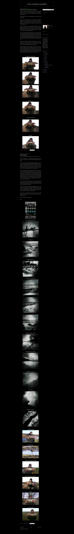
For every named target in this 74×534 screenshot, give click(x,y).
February (46, 62)
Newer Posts (22, 527)
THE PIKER (50, 25)
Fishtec (28, 158)
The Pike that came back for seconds (28, 9)
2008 (44, 72)
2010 (44, 69)
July (45, 55)
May (45, 58)
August (46, 54)
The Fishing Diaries (37, 4)
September (46, 53)
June (45, 57)
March (46, 61)
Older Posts (39, 527)
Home (31, 527)
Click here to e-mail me (45, 34)
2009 (44, 70)
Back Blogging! (23, 154)
